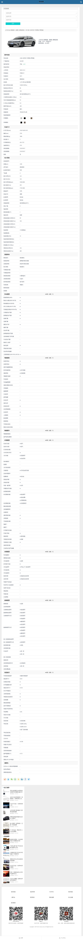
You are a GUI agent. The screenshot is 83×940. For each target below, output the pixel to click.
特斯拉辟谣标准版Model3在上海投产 (16, 817)
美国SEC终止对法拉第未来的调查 (16, 859)
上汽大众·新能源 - (48, 39)
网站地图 (51, 897)
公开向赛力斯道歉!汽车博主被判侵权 (16, 811)
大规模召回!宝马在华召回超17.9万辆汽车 (16, 853)
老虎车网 (32, 891)
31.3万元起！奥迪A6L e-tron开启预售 (16, 830)
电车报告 (13, 891)
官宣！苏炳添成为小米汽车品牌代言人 (16, 873)
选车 (13, 23)
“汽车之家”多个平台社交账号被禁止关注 (16, 846)
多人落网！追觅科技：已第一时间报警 (16, 824)
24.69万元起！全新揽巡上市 (16, 804)
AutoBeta (51, 891)
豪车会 (13, 897)
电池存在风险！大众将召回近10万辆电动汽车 (16, 840)
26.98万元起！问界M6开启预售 (16, 866)
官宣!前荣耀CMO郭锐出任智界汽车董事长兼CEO (16, 791)
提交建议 (13, 902)
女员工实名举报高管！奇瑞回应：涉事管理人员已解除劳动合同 (16, 798)
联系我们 (32, 897)
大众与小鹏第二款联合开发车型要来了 (16, 879)
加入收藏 (70, 897)
